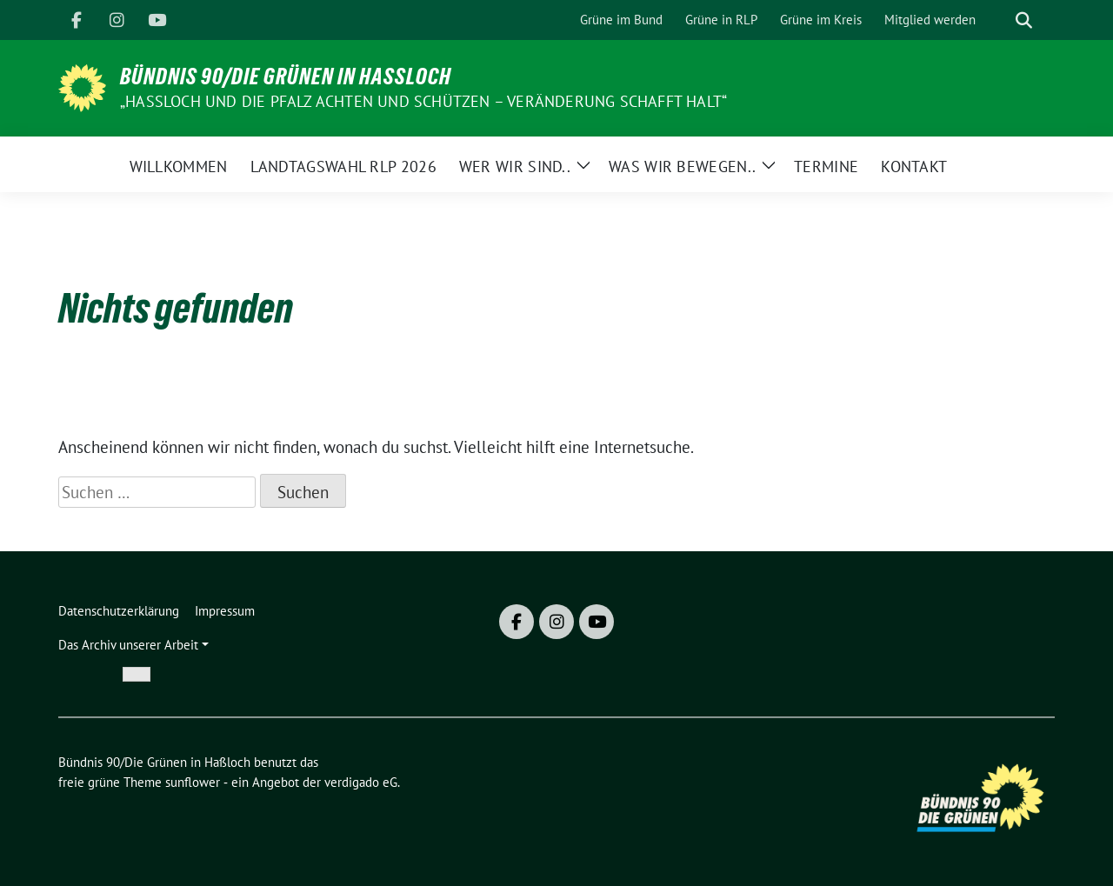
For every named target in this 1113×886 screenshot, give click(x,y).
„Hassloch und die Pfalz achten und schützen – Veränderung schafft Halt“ (423, 101)
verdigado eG (360, 782)
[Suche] (999, 20)
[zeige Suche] (1024, 20)
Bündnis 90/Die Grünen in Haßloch (285, 76)
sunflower (192, 782)
